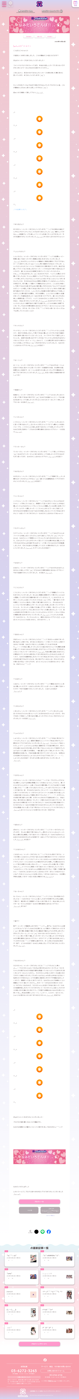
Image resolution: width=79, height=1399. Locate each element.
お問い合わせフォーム (56, 1371)
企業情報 (32, 1391)
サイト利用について (41, 1391)
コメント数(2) (50, 1215)
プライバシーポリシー (54, 1391)
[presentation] (39, 1223)
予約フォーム (52, 1381)
